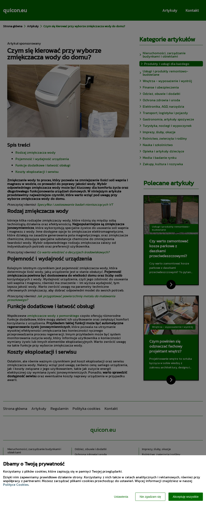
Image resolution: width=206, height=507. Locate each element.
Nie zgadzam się (150, 496)
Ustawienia (121, 496)
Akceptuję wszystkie (186, 496)
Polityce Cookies (15, 484)
